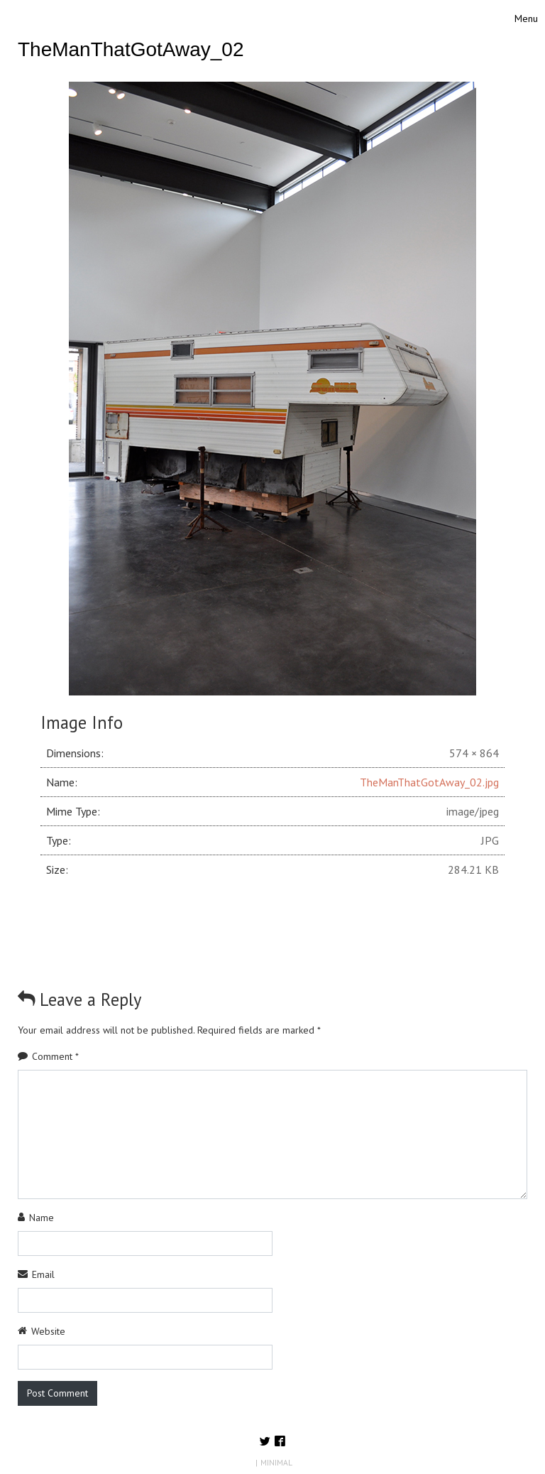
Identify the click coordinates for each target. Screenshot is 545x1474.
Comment (55, 1056)
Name (41, 1217)
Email (43, 1274)
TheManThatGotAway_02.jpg (429, 782)
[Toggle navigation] (526, 18)
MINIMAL (276, 1462)
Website (48, 1331)
